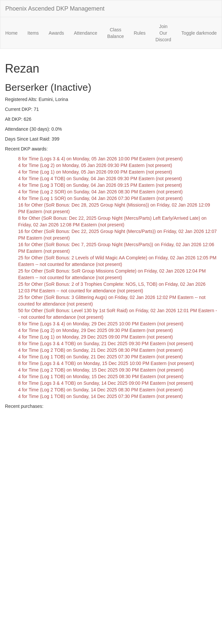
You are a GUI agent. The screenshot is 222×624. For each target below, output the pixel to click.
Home (11, 33)
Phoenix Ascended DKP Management (55, 8)
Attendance (85, 33)
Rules (139, 33)
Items (33, 33)
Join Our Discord (163, 33)
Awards (56, 33)
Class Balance (115, 33)
